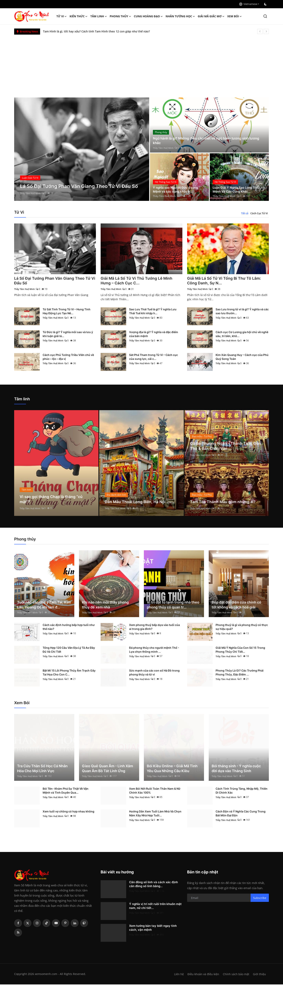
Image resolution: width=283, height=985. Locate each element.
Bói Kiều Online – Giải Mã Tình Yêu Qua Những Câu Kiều (172, 769)
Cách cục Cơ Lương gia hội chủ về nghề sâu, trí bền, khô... (242, 334)
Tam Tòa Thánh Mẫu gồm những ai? (223, 502)
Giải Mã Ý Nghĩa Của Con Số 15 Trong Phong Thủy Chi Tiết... (240, 650)
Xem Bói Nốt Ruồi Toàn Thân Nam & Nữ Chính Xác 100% (154, 791)
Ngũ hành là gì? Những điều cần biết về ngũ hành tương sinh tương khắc (209, 140)
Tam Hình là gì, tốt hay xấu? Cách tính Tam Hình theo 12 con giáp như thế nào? (96, 31)
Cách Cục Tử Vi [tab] (259, 213)
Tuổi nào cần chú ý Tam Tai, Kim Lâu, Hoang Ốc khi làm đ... (44, 605)
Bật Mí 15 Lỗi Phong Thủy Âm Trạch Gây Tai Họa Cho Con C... (69, 673)
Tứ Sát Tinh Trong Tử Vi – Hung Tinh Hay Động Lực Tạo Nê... (66, 311)
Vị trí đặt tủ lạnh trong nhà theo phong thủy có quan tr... (173, 605)
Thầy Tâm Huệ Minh (31, 193)
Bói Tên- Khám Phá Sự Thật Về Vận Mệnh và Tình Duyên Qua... (65, 791)
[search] (265, 16)
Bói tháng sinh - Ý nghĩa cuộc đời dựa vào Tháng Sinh (236, 769)
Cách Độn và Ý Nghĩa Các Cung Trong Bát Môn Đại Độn (241, 814)
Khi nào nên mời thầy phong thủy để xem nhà (105, 605)
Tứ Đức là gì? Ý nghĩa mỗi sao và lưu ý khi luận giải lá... (68, 334)
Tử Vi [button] (61, 16)
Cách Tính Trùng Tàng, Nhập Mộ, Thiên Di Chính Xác (241, 791)
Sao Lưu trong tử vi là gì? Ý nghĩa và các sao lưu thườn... (242, 311)
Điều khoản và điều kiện (202, 975)
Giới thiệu (259, 975)
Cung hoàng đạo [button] (148, 16)
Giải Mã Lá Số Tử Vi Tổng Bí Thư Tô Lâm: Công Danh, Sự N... (224, 281)
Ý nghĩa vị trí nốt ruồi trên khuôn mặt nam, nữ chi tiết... (155, 906)
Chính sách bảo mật (235, 975)
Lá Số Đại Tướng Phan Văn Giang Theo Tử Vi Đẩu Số (53, 281)
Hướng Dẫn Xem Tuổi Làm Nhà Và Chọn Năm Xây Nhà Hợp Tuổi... (155, 814)
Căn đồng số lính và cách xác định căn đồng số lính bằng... (153, 885)
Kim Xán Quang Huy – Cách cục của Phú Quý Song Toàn (242, 357)
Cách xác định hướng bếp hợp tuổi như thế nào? (69, 627)
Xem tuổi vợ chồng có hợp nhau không (68, 812)
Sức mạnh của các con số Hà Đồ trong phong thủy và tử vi (154, 673)
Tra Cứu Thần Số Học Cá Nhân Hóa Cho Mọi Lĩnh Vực (42, 769)
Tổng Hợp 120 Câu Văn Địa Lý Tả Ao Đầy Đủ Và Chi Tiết (69, 650)
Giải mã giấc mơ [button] (211, 16)
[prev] (260, 31)
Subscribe (259, 898)
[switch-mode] (266, 4)
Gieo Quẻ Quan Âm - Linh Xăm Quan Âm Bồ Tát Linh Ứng (107, 769)
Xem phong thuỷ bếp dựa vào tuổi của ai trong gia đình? (154, 627)
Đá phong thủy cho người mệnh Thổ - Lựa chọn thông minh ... (154, 650)
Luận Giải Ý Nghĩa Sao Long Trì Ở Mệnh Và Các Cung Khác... (238, 189)
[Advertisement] (141, 64)
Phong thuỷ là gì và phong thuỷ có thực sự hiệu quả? (242, 627)
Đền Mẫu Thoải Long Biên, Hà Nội (136, 502)
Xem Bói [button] (234, 16)
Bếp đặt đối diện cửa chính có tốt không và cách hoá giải (236, 605)
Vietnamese (248, 4)
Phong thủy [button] (120, 16)
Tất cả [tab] (244, 213)
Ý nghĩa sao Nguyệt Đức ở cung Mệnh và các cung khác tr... (177, 189)
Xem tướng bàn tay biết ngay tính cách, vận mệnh (153, 928)
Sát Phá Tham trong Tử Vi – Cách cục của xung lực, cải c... (153, 357)
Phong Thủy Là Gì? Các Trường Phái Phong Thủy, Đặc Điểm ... (240, 673)
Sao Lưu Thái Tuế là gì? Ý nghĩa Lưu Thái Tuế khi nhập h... (152, 311)
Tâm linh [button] (98, 16)
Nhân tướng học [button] (180, 16)
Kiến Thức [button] (79, 16)
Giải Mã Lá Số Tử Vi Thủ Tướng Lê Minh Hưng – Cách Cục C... (137, 281)
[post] (81, 149)
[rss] (18, 933)
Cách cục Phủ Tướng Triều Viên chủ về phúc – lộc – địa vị (68, 357)
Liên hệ (177, 975)
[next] (266, 31)
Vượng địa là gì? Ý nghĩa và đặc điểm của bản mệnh (153, 334)
